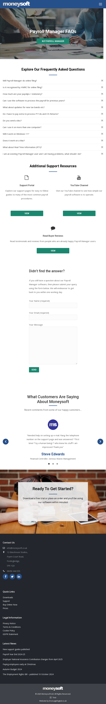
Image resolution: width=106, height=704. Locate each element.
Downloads (8, 597)
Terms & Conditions (12, 627)
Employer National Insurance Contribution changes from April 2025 (33, 659)
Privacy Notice (9, 623)
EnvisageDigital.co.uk (58, 701)
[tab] (53, 81)
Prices (5, 608)
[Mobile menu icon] (100, 4)
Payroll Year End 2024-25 (14, 654)
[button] (6, 442)
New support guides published (16, 649)
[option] (53, 440)
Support (6, 601)
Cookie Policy (9, 630)
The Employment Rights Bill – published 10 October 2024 (28, 674)
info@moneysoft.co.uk (17, 548)
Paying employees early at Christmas (19, 664)
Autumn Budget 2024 (12, 669)
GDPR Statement (10, 634)
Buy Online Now (10, 604)
